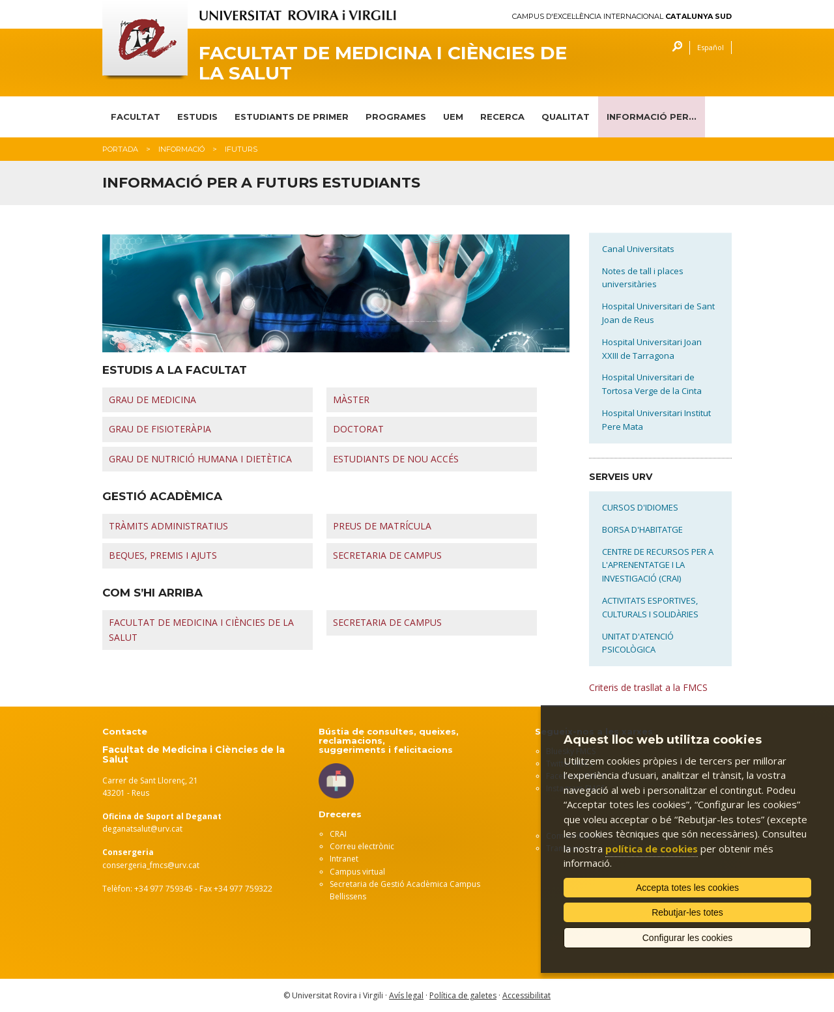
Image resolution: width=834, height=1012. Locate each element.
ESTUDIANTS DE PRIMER (292, 116)
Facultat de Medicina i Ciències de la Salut (383, 63)
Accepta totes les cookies (687, 887)
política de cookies (651, 848)
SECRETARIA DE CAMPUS (387, 555)
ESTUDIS (197, 116)
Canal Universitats (638, 249)
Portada (120, 149)
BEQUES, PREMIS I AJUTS (163, 555)
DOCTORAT (358, 429)
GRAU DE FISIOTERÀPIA (160, 429)
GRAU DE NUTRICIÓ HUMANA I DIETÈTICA (200, 459)
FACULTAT (135, 116)
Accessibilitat (526, 995)
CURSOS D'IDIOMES (640, 507)
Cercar (674, 48)
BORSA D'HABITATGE (642, 529)
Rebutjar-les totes (687, 912)
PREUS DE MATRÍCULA (382, 526)
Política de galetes (462, 995)
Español (710, 47)
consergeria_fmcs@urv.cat (150, 865)
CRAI (338, 833)
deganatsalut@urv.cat (142, 828)
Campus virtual (357, 871)
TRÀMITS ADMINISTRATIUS (168, 526)
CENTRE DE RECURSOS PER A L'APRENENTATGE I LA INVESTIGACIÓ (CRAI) (657, 565)
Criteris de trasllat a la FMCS (648, 687)
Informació (181, 149)
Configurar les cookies (687, 938)
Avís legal (406, 995)
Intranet (344, 858)
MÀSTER (351, 399)
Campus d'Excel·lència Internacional (622, 16)
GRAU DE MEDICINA (152, 399)
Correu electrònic (362, 846)
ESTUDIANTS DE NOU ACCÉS (396, 459)
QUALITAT (565, 116)
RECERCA (502, 116)
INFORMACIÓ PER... (652, 116)
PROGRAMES (396, 116)
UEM (453, 116)
